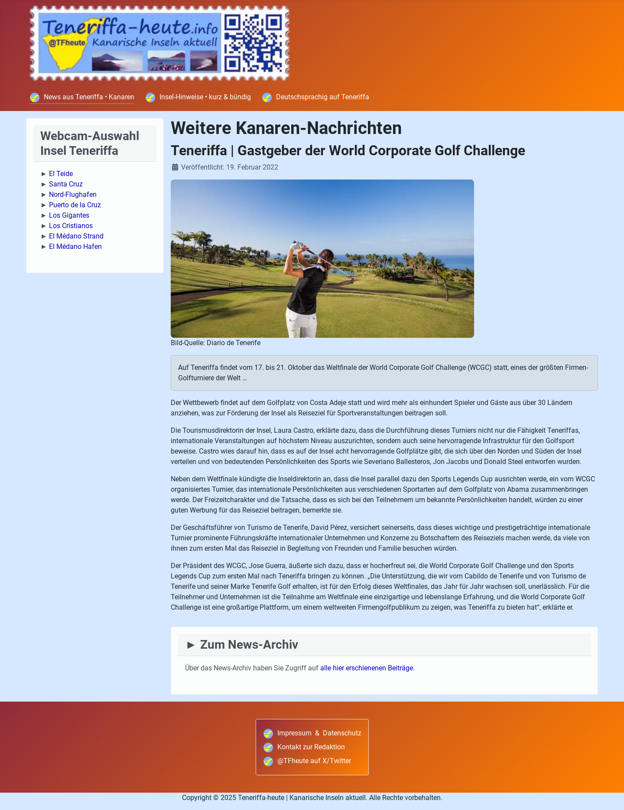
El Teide (61, 174)
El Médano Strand (76, 236)
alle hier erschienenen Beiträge (366, 668)
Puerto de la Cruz (75, 205)
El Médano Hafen (75, 246)
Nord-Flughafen (73, 194)
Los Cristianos (71, 226)
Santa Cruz (66, 184)
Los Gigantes (69, 215)
